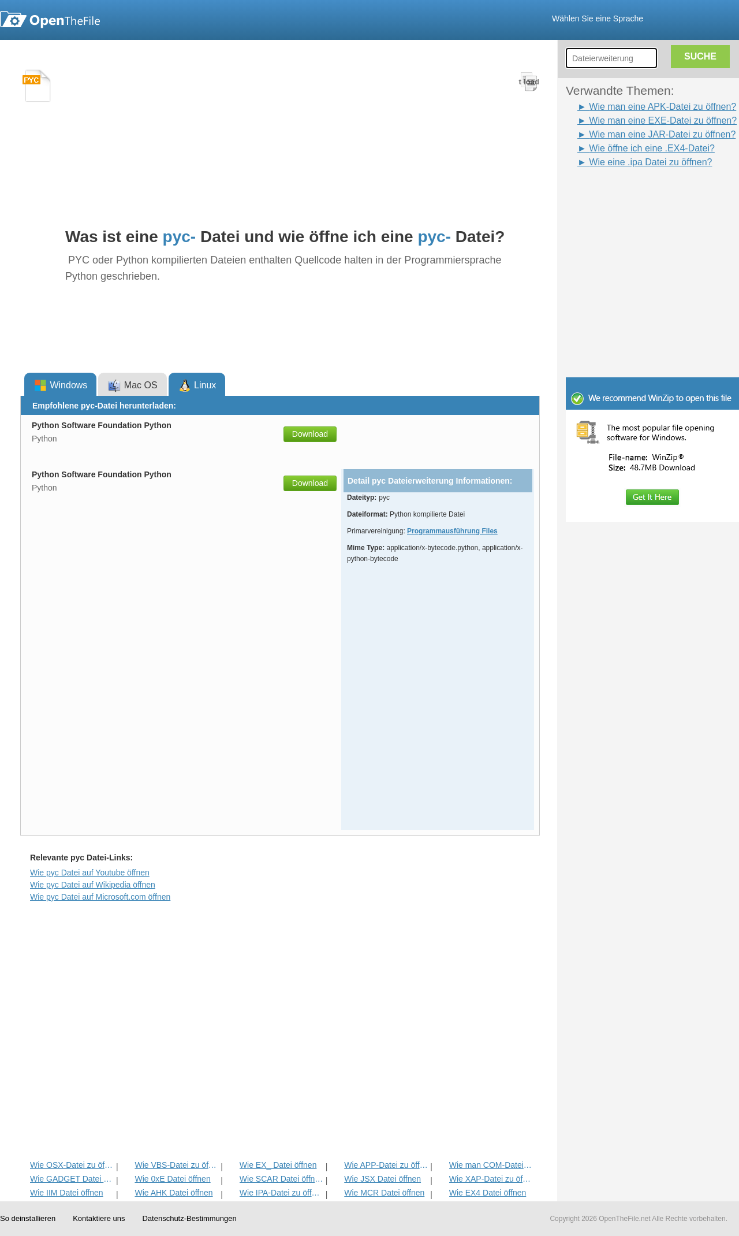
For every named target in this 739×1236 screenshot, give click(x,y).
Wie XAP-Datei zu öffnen (491, 1178)
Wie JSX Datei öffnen (382, 1178)
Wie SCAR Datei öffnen (281, 1178)
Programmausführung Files (452, 531)
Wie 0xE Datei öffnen (172, 1178)
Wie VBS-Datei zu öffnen (176, 1165)
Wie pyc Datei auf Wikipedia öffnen (92, 884)
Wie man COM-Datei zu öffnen (491, 1165)
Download (310, 434)
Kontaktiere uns (99, 1218)
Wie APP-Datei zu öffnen (386, 1165)
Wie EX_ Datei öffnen (278, 1165)
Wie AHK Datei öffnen (173, 1192)
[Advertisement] (635, 195)
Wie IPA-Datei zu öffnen (281, 1192)
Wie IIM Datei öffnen (66, 1192)
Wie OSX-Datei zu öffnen (72, 1165)
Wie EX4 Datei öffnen (488, 1192)
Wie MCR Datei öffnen (384, 1192)
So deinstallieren (27, 1218)
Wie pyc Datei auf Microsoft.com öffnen (100, 896)
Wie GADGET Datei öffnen (72, 1178)
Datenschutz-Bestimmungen (189, 1218)
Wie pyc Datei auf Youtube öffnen (90, 872)
